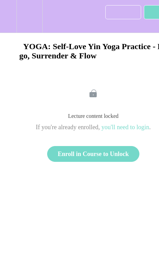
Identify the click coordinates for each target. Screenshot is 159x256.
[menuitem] (29, 16)
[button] (8, 16)
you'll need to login (125, 127)
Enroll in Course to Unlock (93, 154)
